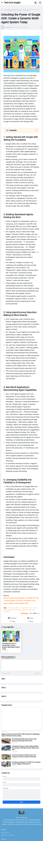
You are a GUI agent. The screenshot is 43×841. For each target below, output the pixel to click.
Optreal (24, 817)
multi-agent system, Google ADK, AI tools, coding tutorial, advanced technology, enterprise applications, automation (22, 10)
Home (2, 10)
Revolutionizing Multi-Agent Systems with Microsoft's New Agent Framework (24, 739)
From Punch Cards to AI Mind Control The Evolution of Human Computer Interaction (24, 755)
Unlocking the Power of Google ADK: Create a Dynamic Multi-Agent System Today (11, 646)
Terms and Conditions (7, 835)
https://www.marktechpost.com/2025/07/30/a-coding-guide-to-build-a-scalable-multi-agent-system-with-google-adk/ (21, 600)
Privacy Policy (5, 832)
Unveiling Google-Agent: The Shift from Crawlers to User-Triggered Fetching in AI (26, 763)
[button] (2, 3)
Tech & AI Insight (12, 2)
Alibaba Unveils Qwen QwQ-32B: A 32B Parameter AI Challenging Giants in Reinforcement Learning (20, 735)
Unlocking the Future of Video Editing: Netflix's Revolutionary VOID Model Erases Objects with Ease (25, 747)
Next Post (37, 673)
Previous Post (7, 673)
